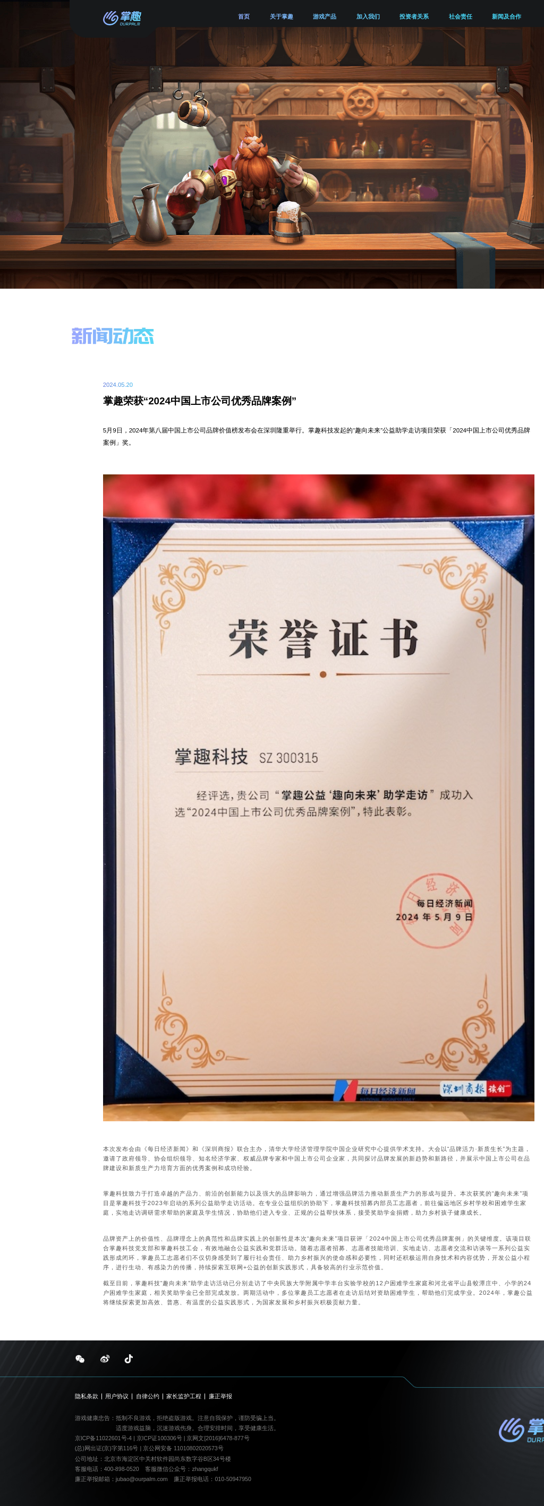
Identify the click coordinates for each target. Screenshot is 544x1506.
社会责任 (460, 16)
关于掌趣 (281, 16)
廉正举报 (220, 1396)
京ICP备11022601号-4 (103, 1438)
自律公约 (147, 1396)
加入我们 (368, 16)
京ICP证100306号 (160, 1438)
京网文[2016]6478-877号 (217, 1438)
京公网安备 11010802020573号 (183, 1448)
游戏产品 (324, 16)
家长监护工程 (183, 1396)
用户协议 (117, 1396)
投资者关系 (414, 16)
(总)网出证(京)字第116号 (107, 1448)
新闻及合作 (506, 16)
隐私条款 (86, 1396)
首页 (244, 16)
